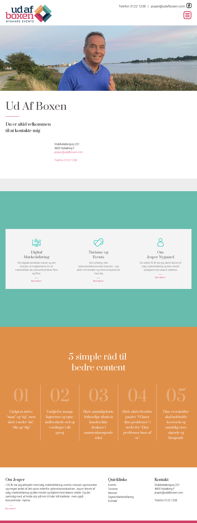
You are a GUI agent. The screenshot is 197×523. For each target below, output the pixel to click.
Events (112, 484)
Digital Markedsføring (121, 496)
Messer (112, 492)
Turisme (113, 488)
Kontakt (112, 500)
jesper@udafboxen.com (168, 6)
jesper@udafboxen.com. (68, 152)
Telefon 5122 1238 (132, 6)
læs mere (11, 508)
